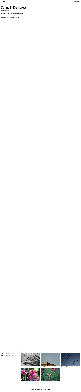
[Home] (5, 2)
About (74, 1)
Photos (78, 1)
